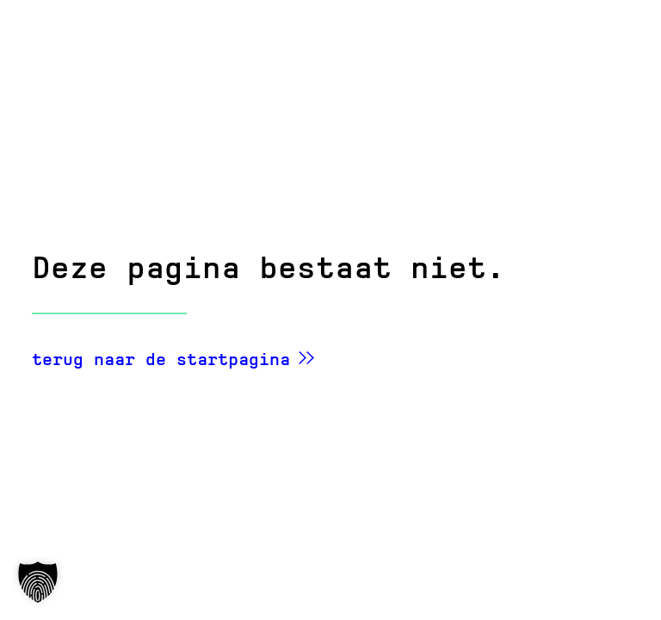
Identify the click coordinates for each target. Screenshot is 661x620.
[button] (38, 582)
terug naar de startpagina (161, 359)
